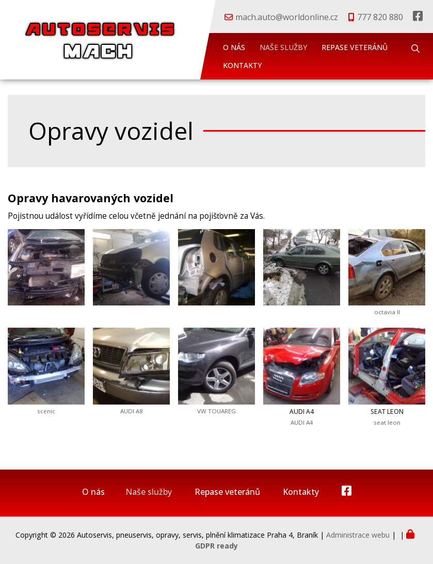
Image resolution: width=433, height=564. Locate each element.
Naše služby (283, 47)
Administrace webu (358, 535)
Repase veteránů (355, 47)
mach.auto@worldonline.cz (286, 17)
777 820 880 (380, 17)
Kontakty (242, 65)
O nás (234, 47)
